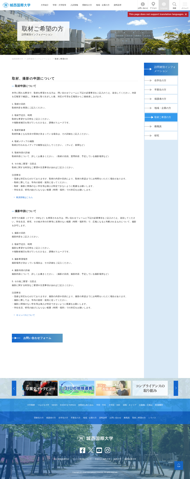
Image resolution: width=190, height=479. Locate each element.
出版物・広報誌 (145, 405)
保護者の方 (51, 418)
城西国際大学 (17, 59)
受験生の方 (87, 5)
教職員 (127, 418)
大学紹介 (45, 5)
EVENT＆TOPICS (68, 405)
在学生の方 (63, 418)
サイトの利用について (82, 459)
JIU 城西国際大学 (16, 5)
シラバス (152, 418)
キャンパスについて (25, 315)
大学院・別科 (114, 405)
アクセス (153, 8)
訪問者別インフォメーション (39, 59)
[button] (14, 388)
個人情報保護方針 (61, 459)
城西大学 (117, 459)
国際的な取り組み (86, 405)
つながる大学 (43, 405)
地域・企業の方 (103, 5)
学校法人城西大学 (102, 459)
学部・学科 (101, 405)
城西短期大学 (130, 459)
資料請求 (117, 5)
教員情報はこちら (24, 197)
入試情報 (74, 5)
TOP (178, 466)
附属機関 (159, 405)
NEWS (54, 405)
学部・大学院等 (59, 5)
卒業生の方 (75, 418)
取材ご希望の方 (139, 418)
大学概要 (31, 405)
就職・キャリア (129, 405)
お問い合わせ (143, 8)
